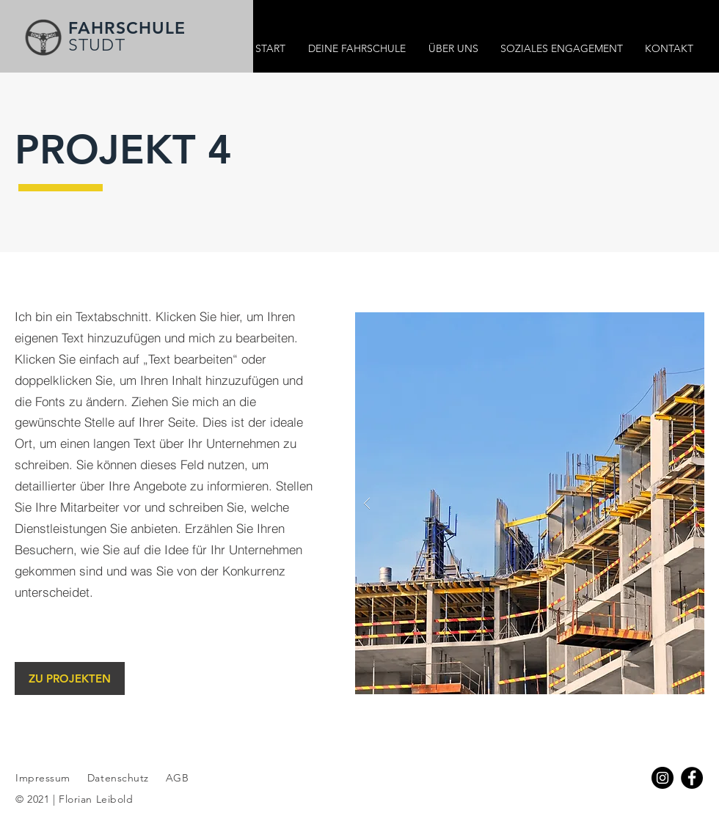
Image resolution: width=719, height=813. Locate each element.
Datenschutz (120, 777)
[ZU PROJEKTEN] (70, 678)
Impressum (42, 777)
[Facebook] (692, 778)
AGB (175, 777)
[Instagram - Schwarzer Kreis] (663, 778)
